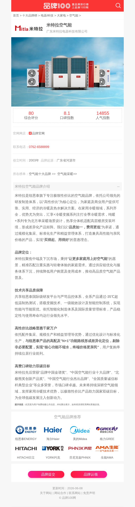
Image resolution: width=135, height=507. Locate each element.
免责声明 (89, 493)
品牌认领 (91, 474)
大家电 (61, 15)
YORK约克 (53, 457)
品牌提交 (48, 474)
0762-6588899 (39, 147)
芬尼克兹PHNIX (80, 457)
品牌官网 (38, 133)
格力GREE (107, 439)
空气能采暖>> (67, 174)
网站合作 (60, 493)
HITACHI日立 (26, 457)
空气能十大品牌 (40, 174)
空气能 (73, 15)
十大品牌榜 (29, 15)
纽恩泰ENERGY (26, 439)
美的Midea (80, 439)
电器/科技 (47, 15)
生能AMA (107, 457)
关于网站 (46, 493)
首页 (16, 15)
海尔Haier (53, 439)
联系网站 (75, 493)
